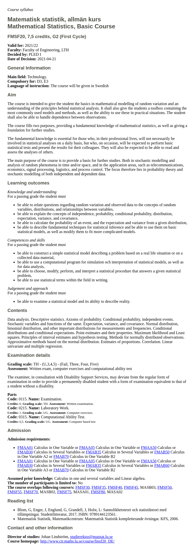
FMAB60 (162, 465)
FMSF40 (115, 487)
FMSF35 (99, 487)
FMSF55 (14, 492)
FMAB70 (61, 456)
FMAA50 (148, 447)
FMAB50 (162, 452)
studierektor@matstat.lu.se (91, 537)
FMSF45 (131, 487)
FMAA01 (25, 447)
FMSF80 (98, 492)
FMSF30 (82, 487)
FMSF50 (164, 487)
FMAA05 (87, 447)
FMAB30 (25, 452)
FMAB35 (93, 452)
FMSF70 (31, 492)
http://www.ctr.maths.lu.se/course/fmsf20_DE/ (77, 541)
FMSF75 (64, 492)
